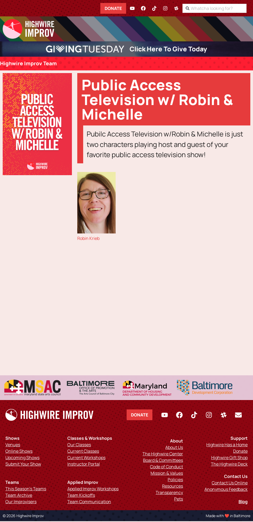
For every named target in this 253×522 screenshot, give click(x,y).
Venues (12, 445)
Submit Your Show (23, 465)
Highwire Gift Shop (229, 458)
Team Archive (18, 496)
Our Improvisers (20, 502)
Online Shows (18, 452)
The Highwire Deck (229, 465)
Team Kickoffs (81, 496)
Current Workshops (86, 458)
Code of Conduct (166, 467)
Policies (175, 480)
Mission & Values (167, 474)
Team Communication (89, 502)
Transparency (169, 493)
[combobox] (218, 8)
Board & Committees (163, 461)
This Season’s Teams (25, 489)
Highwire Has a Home (227, 445)
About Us (174, 448)
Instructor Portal (83, 465)
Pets (178, 500)
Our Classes (79, 445)
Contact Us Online (230, 484)
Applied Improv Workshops (93, 489)
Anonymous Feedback (226, 490)
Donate (117, 8)
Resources (172, 487)
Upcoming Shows (22, 458)
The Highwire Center (162, 455)
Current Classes (83, 452)
